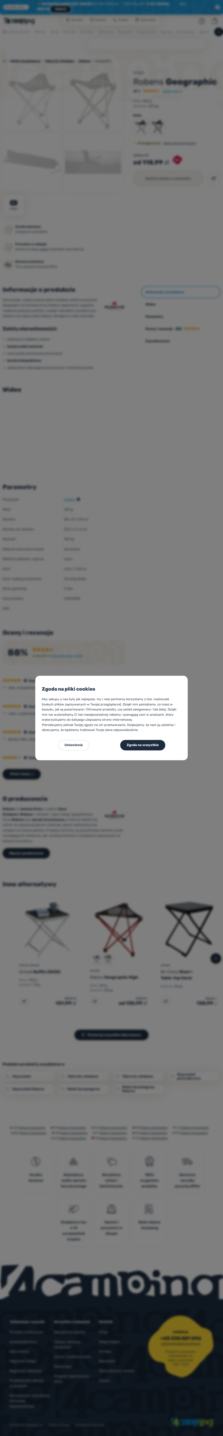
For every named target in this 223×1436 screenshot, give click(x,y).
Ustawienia (73, 745)
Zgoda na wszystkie (143, 745)
